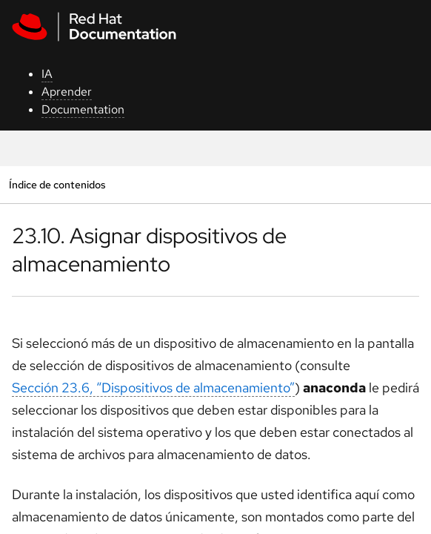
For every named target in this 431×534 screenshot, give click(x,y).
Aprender (66, 91)
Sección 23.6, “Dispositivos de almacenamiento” (153, 387)
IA (47, 74)
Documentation (82, 109)
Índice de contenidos (57, 184)
